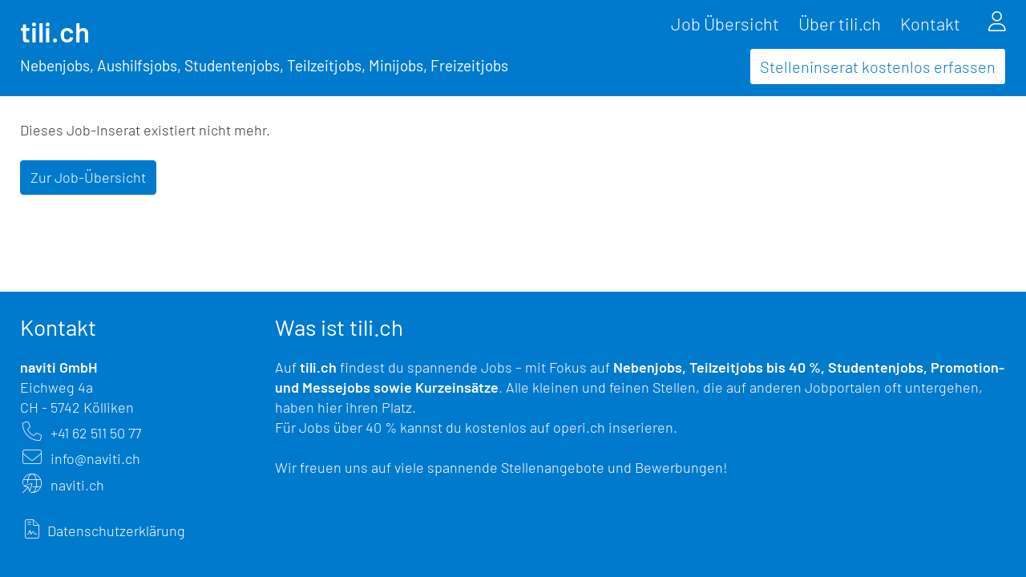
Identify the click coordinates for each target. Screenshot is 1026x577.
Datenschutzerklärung (116, 530)
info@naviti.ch (95, 458)
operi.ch (579, 427)
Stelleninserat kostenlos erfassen (878, 66)
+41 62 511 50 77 (95, 433)
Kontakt (930, 23)
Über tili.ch (839, 23)
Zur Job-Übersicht (88, 177)
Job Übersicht (725, 23)
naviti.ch (77, 485)
